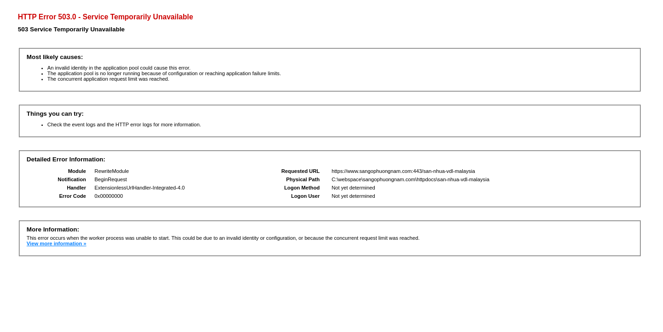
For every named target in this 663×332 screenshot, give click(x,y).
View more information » (57, 243)
